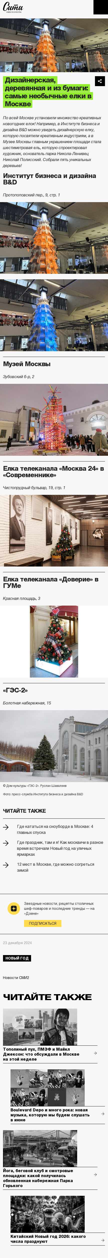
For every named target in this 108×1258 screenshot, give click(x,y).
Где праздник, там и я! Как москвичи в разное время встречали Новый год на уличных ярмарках (60, 848)
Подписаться (42, 923)
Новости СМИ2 (16, 978)
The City (13, 7)
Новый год (17, 958)
